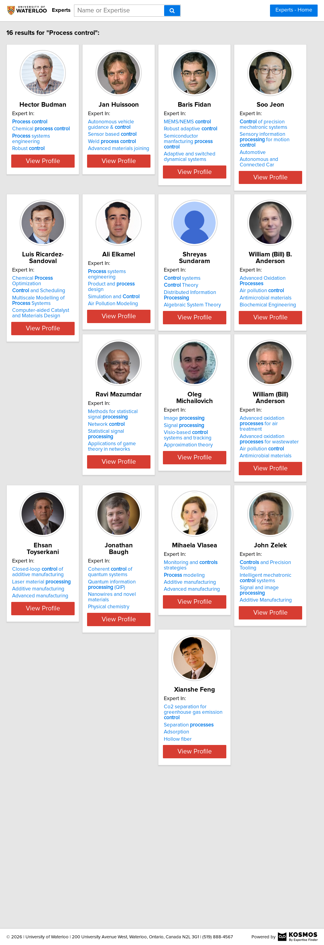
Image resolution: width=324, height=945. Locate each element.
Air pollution (144, 426)
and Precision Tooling (247, 710)
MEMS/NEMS (236, 128)
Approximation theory (55, 591)
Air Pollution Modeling (238, 295)
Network (231, 432)
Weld (146, 148)
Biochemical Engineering (150, 440)
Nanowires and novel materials (66, 735)
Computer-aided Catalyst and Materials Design (155, 303)
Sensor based (146, 141)
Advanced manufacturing (241, 591)
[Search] (172, 10)
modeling (142, 723)
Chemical (60, 135)
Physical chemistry (52, 742)
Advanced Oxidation (157, 419)
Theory (48, 426)
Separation (56, 868)
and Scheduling (148, 281)
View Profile (69, 173)
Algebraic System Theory (59, 446)
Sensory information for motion (67, 289)
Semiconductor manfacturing (245, 145)
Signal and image (246, 730)
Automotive (44, 299)
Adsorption (43, 875)
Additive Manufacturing (239, 737)
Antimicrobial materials (148, 433)
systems (49, 419)
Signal (51, 572)
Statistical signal (244, 439)
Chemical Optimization (157, 274)
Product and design (245, 281)
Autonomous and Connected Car (68, 306)
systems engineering (64, 142)
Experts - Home (293, 10)
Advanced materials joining (153, 155)
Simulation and (239, 288)
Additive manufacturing (239, 584)
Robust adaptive (240, 135)
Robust (47, 149)
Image (51, 565)
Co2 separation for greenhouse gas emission (67, 858)
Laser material (242, 577)
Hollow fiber (45, 882)
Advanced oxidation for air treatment (157, 567)
